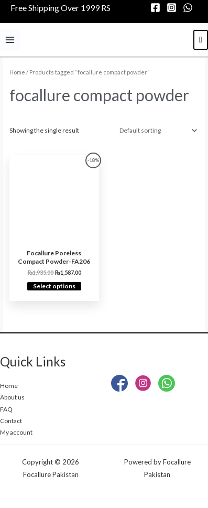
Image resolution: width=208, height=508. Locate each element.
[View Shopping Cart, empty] (200, 40)
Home (17, 72)
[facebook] (157, 7)
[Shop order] (156, 130)
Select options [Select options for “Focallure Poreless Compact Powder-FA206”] (54, 286)
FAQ (6, 409)
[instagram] (173, 7)
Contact (11, 421)
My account (16, 432)
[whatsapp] (189, 7)
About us (12, 397)
